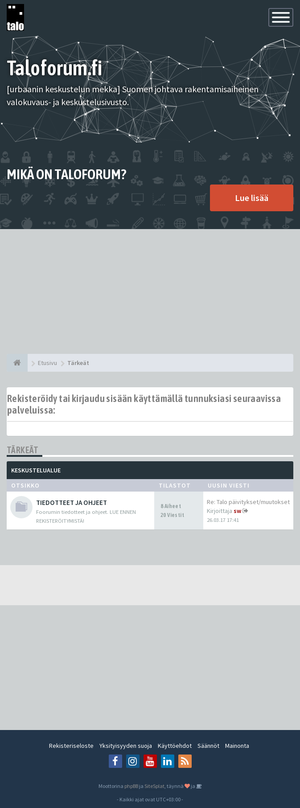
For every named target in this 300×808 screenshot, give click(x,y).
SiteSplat (154, 786)
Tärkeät (23, 450)
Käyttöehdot (175, 746)
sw (237, 511)
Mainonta (237, 746)
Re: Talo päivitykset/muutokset (248, 502)
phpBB (131, 786)
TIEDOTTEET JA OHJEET (71, 502)
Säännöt (208, 746)
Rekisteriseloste (71, 746)
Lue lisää (251, 197)
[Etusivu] (17, 363)
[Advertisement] (150, 291)
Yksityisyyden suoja (125, 746)
